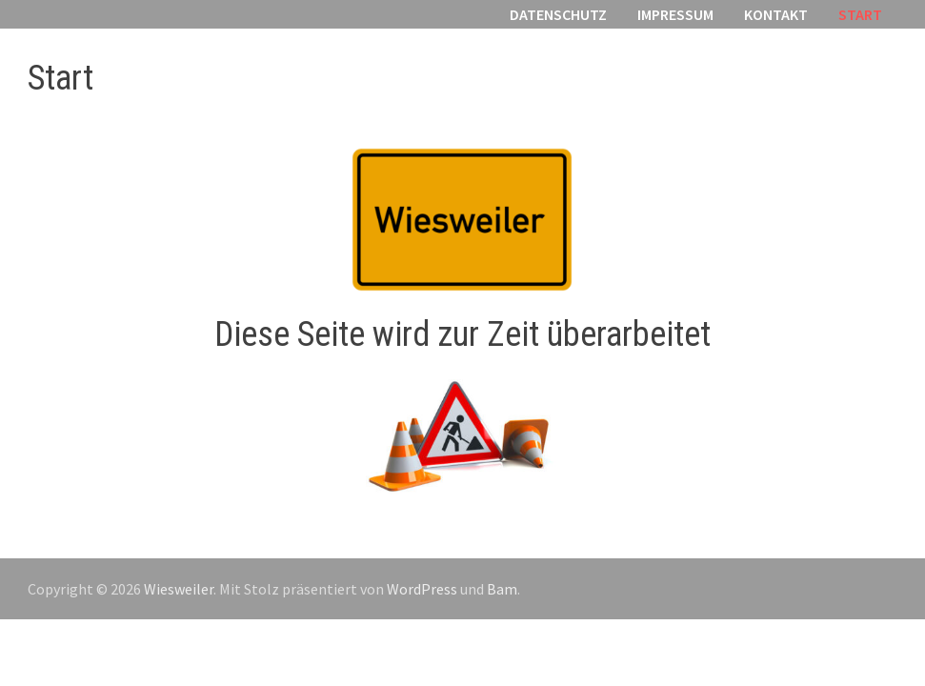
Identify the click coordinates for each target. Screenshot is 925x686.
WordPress (422, 588)
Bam (502, 588)
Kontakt (776, 14)
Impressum (675, 14)
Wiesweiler (178, 588)
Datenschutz (558, 14)
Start (860, 14)
